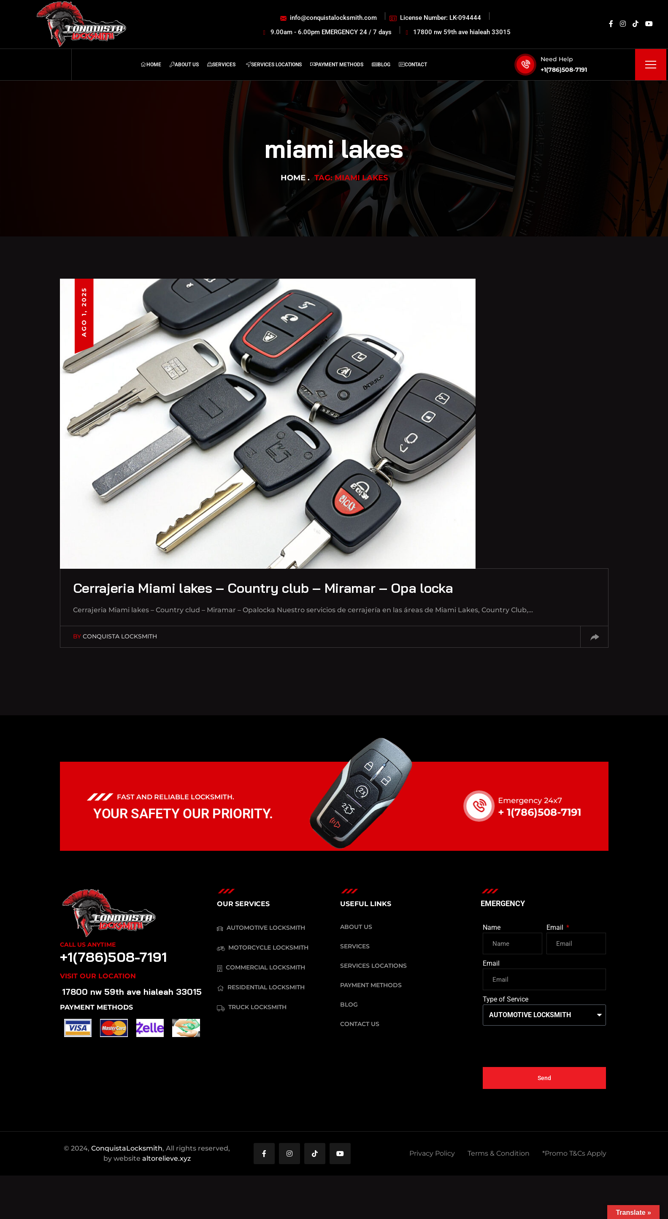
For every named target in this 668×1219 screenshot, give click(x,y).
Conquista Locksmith (120, 636)
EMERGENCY (503, 903)
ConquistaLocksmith (126, 1148)
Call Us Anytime (88, 944)
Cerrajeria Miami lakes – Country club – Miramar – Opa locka (263, 587)
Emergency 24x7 (541, 800)
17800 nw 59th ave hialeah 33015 (132, 991)
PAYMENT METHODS (96, 1007)
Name (491, 927)
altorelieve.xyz (166, 1158)
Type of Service (505, 999)
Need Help (557, 59)
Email (555, 927)
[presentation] (547, 1046)
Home (293, 177)
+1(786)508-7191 (564, 69)
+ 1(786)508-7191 (550, 812)
